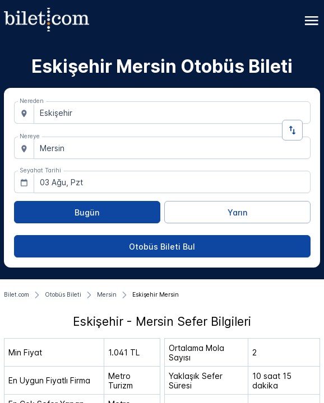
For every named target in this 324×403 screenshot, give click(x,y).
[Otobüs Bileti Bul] (162, 246)
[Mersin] (107, 295)
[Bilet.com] (16, 295)
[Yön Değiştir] (292, 130)
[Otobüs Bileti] (63, 295)
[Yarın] (237, 212)
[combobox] (172, 112)
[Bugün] (87, 212)
